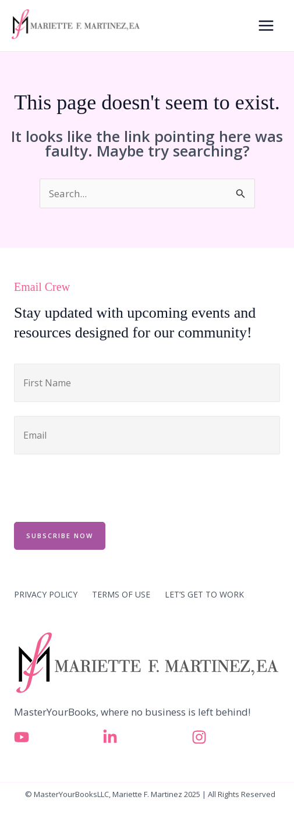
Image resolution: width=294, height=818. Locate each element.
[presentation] (102, 486)
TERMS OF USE (121, 594)
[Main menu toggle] (266, 25)
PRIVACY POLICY (45, 594)
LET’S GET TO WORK (204, 594)
